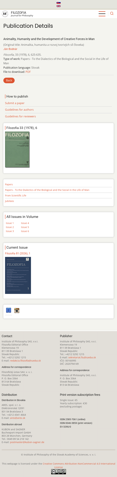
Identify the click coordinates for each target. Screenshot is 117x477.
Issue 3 (10, 231)
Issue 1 (10, 223)
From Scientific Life (15, 195)
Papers (9, 184)
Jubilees (9, 201)
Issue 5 (25, 227)
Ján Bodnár (10, 49)
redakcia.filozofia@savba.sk (25, 360)
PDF (28, 72)
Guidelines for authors (19, 109)
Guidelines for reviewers (20, 116)
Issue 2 (10, 227)
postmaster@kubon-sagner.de (27, 442)
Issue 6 (25, 231)
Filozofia (18, 13)
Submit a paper (15, 103)
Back (9, 80)
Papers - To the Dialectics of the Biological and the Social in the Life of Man (47, 190)
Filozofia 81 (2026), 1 (17, 253)
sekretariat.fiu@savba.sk (82, 357)
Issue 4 (25, 223)
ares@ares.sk (17, 417)
